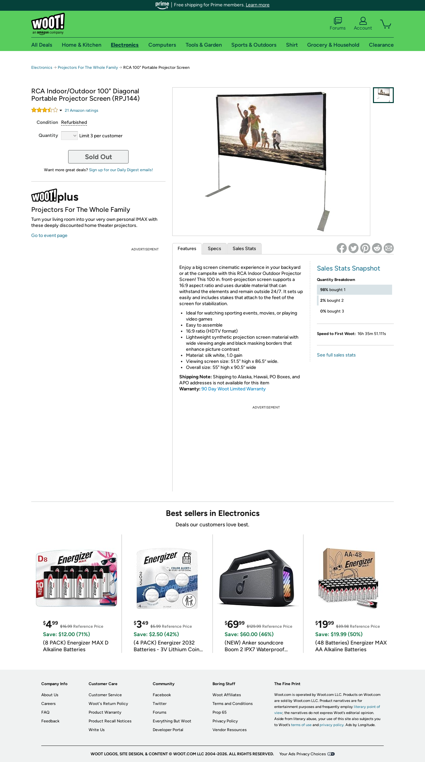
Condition (47, 122)
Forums (338, 24)
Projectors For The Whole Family (88, 67)
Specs (214, 248)
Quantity (48, 135)
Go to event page (49, 235)
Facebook (162, 695)
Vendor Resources (229, 729)
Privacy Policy (225, 721)
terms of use (301, 725)
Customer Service (105, 695)
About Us (49, 695)
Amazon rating (81, 110)
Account (363, 24)
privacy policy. (332, 725)
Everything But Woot (172, 721)
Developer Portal (168, 729)
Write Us (97, 729)
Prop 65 (219, 712)
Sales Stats (244, 248)
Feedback (50, 721)
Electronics (41, 67)
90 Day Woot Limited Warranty (233, 389)
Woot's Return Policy (108, 703)
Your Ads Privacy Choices (302, 754)
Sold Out (98, 157)
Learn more (258, 5)
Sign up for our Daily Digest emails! (121, 170)
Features (187, 248)
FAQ (45, 712)
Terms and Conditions (232, 703)
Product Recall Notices (110, 721)
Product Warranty (105, 712)
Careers (48, 703)
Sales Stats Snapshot (348, 268)
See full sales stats (336, 355)
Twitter (160, 703)
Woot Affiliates (226, 695)
